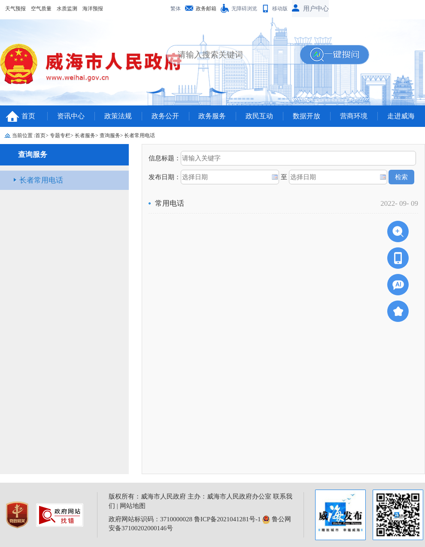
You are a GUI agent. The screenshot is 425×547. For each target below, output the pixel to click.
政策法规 (118, 116)
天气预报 (15, 9)
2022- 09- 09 (399, 203)
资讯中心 (71, 116)
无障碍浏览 (244, 9)
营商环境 (353, 116)
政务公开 (165, 116)
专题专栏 (60, 135)
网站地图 (133, 505)
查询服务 (110, 135)
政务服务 (212, 116)
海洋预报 (92, 9)
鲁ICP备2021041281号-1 (227, 519)
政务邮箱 (206, 9)
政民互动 (259, 116)
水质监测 (67, 9)
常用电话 (169, 203)
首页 (28, 116)
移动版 (280, 9)
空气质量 (41, 9)
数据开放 (306, 116)
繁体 (175, 9)
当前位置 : (23, 135)
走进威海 (401, 116)
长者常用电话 (139, 135)
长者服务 (85, 135)
